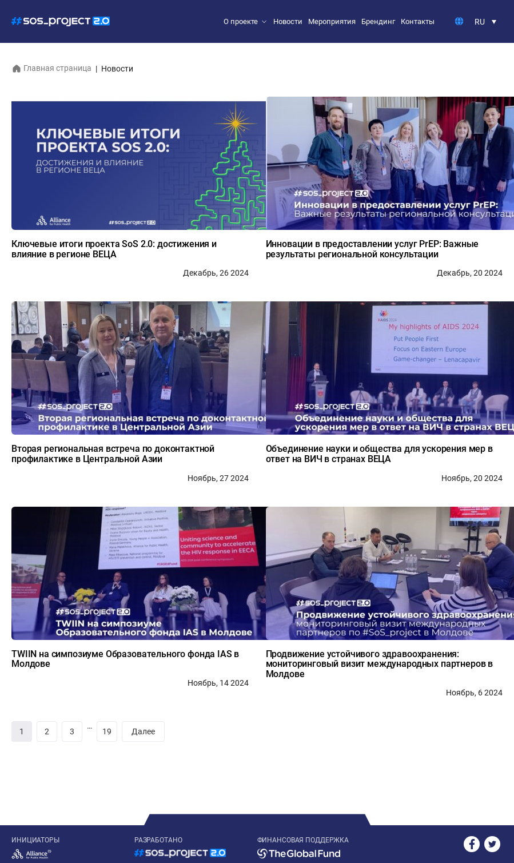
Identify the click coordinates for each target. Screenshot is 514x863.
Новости (287, 21)
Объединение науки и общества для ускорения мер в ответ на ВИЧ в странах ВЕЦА (379, 453)
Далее (143, 731)
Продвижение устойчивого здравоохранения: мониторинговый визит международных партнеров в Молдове (379, 664)
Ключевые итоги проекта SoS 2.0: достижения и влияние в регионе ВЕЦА (114, 249)
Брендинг (378, 21)
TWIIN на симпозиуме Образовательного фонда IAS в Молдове (125, 659)
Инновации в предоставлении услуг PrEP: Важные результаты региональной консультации (372, 249)
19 (106, 731)
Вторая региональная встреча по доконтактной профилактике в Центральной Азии (112, 453)
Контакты (418, 21)
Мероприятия (332, 21)
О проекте (241, 21)
